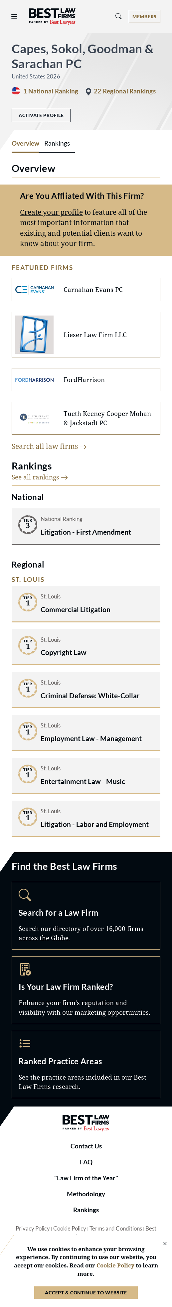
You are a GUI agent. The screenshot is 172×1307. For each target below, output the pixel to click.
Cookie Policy (69, 1228)
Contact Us (86, 1146)
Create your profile (51, 212)
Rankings (86, 1210)
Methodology (86, 1194)
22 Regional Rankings (125, 91)
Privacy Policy (33, 1228)
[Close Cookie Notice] (161, 1244)
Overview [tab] (25, 143)
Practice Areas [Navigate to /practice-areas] (86, 1064)
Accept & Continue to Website (86, 1292)
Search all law (49, 446)
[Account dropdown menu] (144, 16)
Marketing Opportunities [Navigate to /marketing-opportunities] (86, 990)
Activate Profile (41, 115)
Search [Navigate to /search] (86, 915)
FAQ (86, 1162)
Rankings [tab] (57, 143)
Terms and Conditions (115, 1228)
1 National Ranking (50, 91)
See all (40, 477)
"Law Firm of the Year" (86, 1178)
